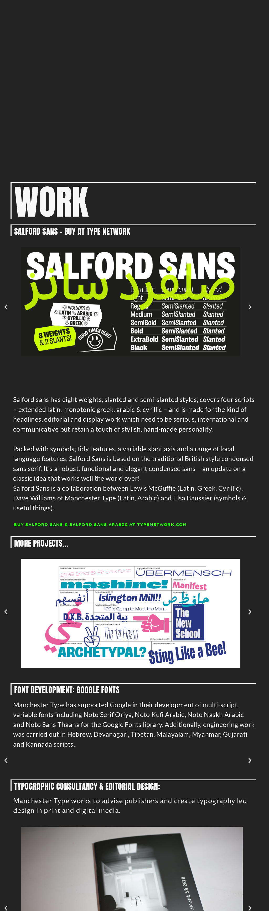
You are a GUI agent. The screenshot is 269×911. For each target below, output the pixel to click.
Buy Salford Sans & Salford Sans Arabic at (100, 524)
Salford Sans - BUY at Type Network (72, 231)
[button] (6, 306)
